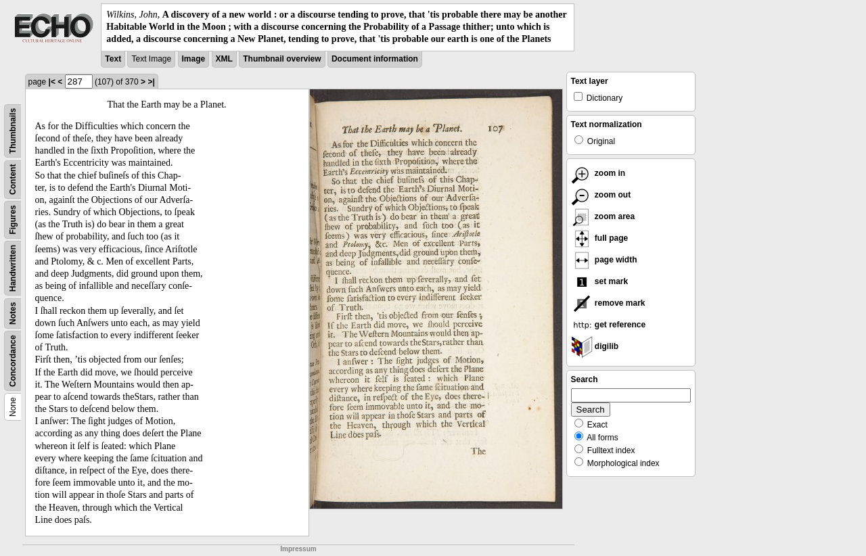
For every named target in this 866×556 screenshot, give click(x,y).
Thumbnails (13, 130)
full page (600, 238)
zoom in (598, 173)
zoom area (603, 216)
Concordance (13, 361)
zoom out (601, 195)
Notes (13, 313)
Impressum (298, 549)
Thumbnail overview (282, 59)
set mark (600, 281)
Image (194, 59)
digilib (595, 346)
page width (604, 259)
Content (13, 179)
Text (113, 59)
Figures (13, 219)
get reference (608, 324)
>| (150, 82)
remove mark (608, 303)
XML (224, 59)
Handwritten (13, 267)
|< (52, 82)
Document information (375, 59)
